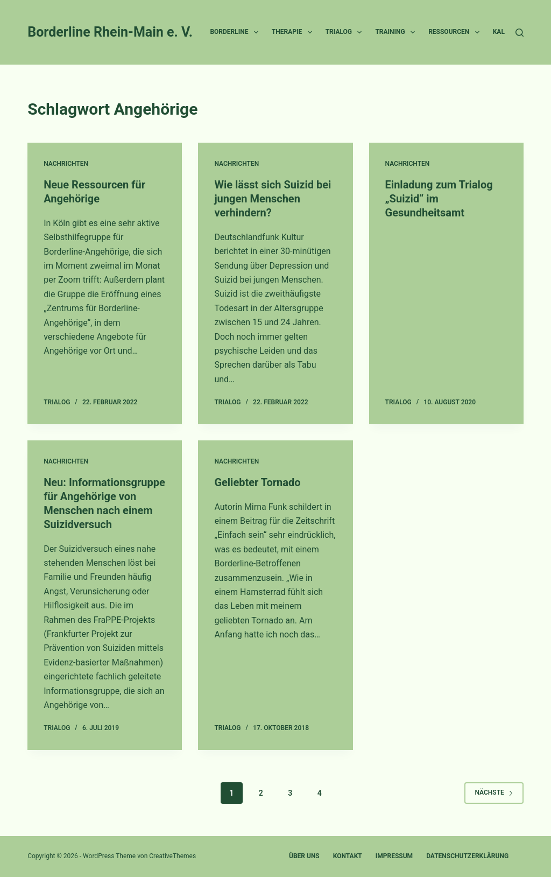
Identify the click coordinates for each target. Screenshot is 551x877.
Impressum (394, 856)
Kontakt (347, 856)
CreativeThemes (172, 856)
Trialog (346, 32)
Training (397, 32)
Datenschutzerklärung (467, 856)
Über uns (304, 856)
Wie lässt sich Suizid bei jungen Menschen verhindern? (272, 198)
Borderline (236, 32)
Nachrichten (66, 163)
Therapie (294, 32)
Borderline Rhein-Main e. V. (110, 32)
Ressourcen (456, 32)
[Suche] (519, 33)
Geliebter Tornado (257, 482)
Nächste (494, 792)
